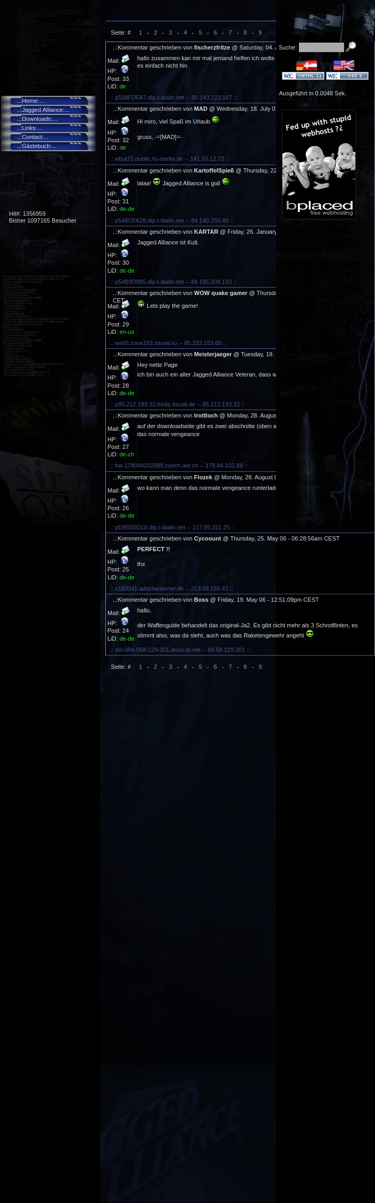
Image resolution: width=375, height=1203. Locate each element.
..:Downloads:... (37, 119)
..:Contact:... (32, 137)
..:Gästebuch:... (37, 146)
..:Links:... (29, 128)
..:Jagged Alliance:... (43, 110)
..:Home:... (30, 100)
